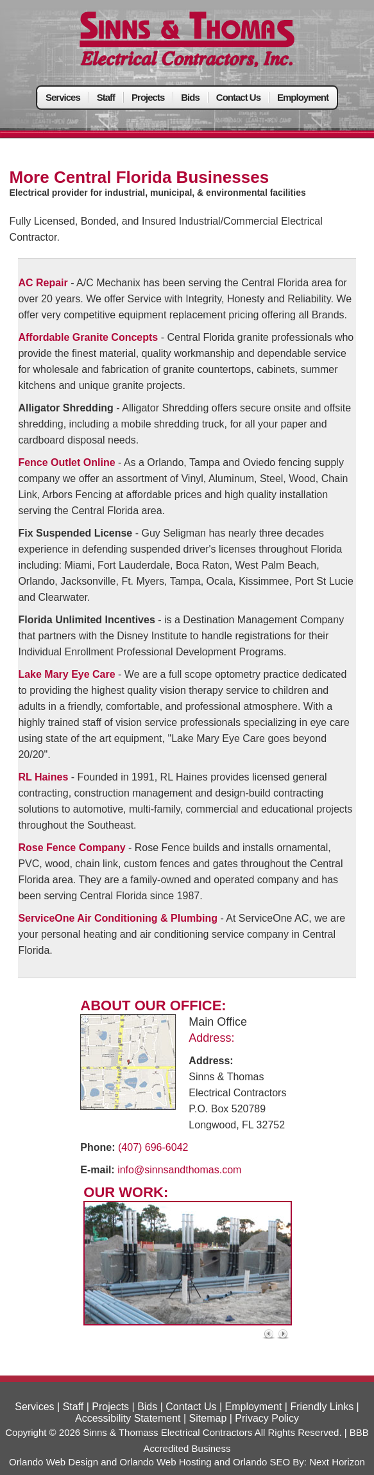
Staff (106, 97)
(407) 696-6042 (153, 1147)
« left (269, 1333)
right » (283, 1333)
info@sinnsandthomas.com (179, 1169)
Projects (148, 97)
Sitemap (208, 1418)
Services (63, 97)
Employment (302, 97)
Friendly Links (321, 1406)
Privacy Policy (267, 1418)
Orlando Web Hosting (165, 1461)
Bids (190, 97)
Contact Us (238, 97)
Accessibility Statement (128, 1418)
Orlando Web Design (53, 1461)
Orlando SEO (261, 1461)
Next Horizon (337, 1461)
